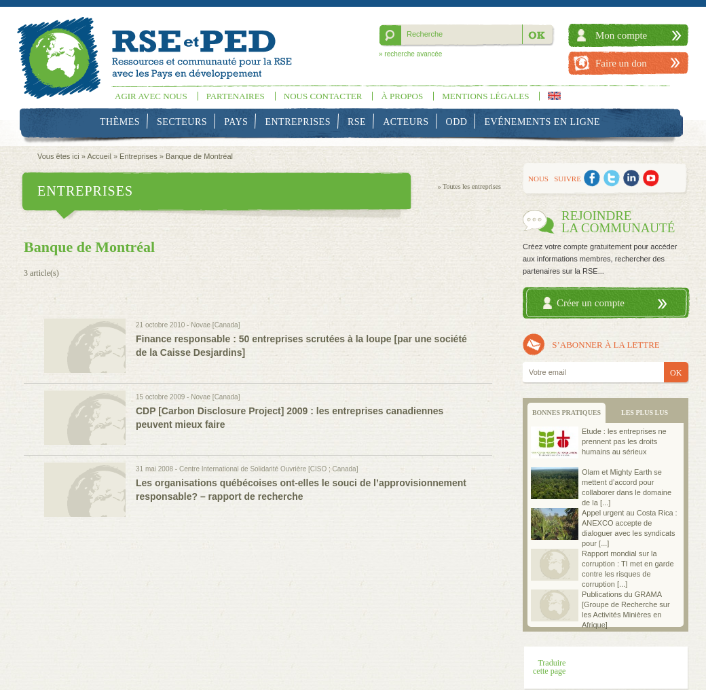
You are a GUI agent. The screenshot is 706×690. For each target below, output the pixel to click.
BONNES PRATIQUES (566, 412)
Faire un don (621, 63)
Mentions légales (485, 96)
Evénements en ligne (542, 122)
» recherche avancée (410, 54)
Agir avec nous (151, 96)
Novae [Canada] (215, 325)
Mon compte (621, 35)
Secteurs (182, 122)
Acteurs (405, 122)
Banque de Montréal (199, 156)
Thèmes (120, 122)
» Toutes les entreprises (469, 186)
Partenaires (235, 96)
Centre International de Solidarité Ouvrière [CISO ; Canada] (268, 469)
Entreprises (298, 122)
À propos (402, 96)
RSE (357, 122)
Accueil (99, 156)
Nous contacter (323, 96)
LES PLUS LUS (644, 412)
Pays (236, 122)
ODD (457, 122)
